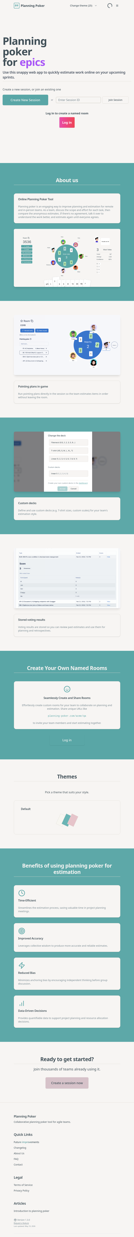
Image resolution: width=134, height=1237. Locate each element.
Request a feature (21, 1223)
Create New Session (25, 100)
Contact (18, 1164)
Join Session (115, 100)
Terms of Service (23, 1185)
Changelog (20, 1147)
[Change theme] (83, 5)
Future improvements (26, 1142)
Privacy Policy (21, 1190)
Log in (67, 738)
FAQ (16, 1159)
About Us (19, 1153)
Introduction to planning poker (31, 1211)
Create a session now (67, 1088)
